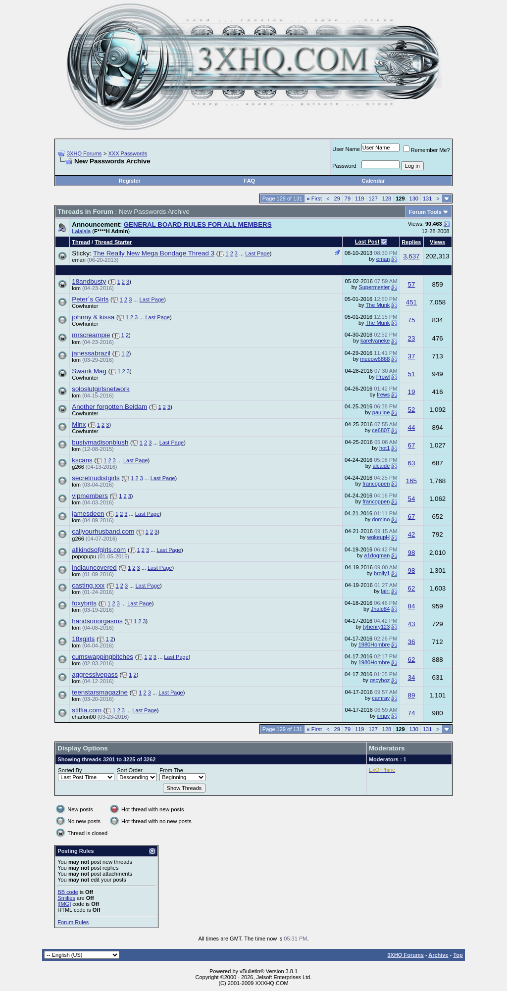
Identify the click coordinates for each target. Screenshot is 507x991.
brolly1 (382, 573)
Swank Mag (89, 371)
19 (411, 392)
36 (411, 641)
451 (411, 302)
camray (381, 698)
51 (411, 374)
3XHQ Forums (84, 153)
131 (427, 198)
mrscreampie (91, 335)
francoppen (376, 484)
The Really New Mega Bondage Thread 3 (153, 253)
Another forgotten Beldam (109, 406)
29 (337, 198)
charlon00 (84, 717)
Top (457, 955)
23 (411, 338)
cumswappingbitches (102, 656)
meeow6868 (375, 359)
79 (348, 198)
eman (79, 260)
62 (411, 588)
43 (411, 624)
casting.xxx (88, 585)
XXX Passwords (127, 153)
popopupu (84, 556)
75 (411, 320)
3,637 (411, 256)
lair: (385, 591)
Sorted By (70, 770)
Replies (411, 242)
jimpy (383, 716)
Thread (81, 242)
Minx (79, 424)
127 (372, 198)
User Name (346, 149)
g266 (78, 467)
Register (130, 181)
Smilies (66, 898)
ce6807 (381, 430)
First (314, 198)
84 (411, 606)
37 (411, 356)
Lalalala (81, 231)
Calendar (373, 181)
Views (437, 242)
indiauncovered (94, 567)
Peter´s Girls (90, 299)
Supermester (374, 287)
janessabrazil (91, 353)
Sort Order (129, 770)
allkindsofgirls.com (99, 549)
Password (344, 166)
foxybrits (84, 603)
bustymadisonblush (100, 442)
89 (411, 695)
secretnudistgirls (95, 478)
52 (411, 409)
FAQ (249, 181)
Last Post (367, 242)
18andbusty (89, 281)
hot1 (384, 448)
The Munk (377, 305)
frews (383, 394)
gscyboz (380, 680)
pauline (381, 412)
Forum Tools (425, 212)
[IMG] (64, 904)
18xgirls (83, 639)
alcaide (381, 466)
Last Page (257, 253)
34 (411, 677)
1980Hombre (374, 644)
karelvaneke (375, 341)
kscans (82, 460)
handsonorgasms (97, 621)
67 (411, 445)
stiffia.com (86, 710)
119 (359, 198)
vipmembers (90, 495)
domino (381, 519)
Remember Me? (426, 150)
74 (411, 713)
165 (411, 481)
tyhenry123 (376, 627)
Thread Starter (113, 242)
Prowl (383, 377)
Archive (438, 955)
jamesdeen (88, 513)
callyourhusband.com (103, 531)
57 (411, 284)
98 (411, 552)
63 (411, 463)
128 (386, 198)
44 (411, 427)
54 (411, 498)
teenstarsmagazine (100, 692)
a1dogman (377, 555)
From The (171, 770)
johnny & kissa (93, 317)
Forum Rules (73, 922)
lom (76, 288)
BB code (67, 892)
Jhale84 (380, 609)
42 (411, 534)
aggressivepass (95, 674)
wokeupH (378, 537)
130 (413, 198)
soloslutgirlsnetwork (100, 389)
